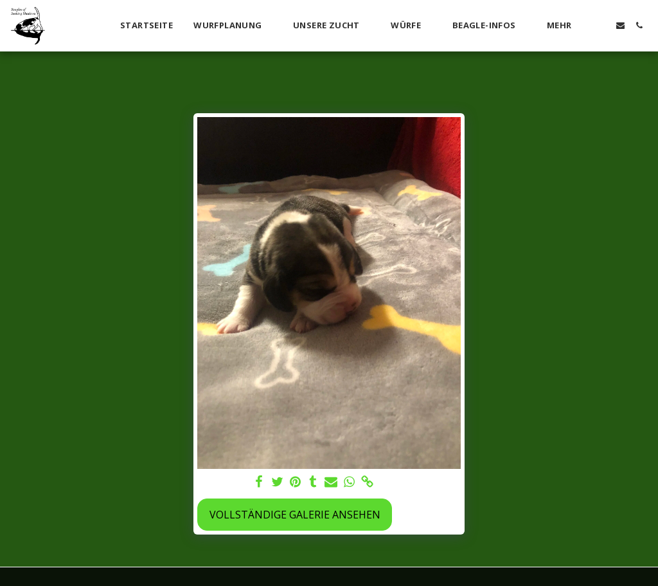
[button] (233, 25)
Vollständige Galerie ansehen (294, 515)
